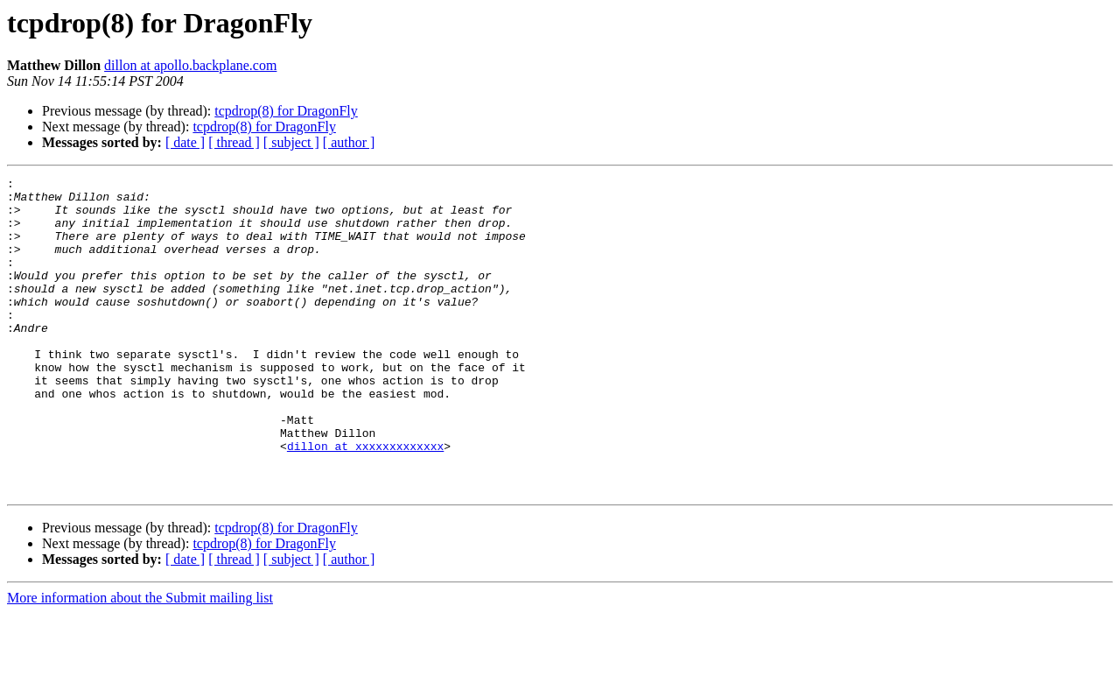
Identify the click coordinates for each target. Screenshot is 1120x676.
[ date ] (185, 142)
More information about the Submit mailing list (140, 660)
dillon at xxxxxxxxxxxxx (365, 501)
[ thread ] (234, 142)
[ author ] (349, 142)
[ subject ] (291, 142)
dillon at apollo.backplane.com (190, 65)
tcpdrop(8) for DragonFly (286, 110)
